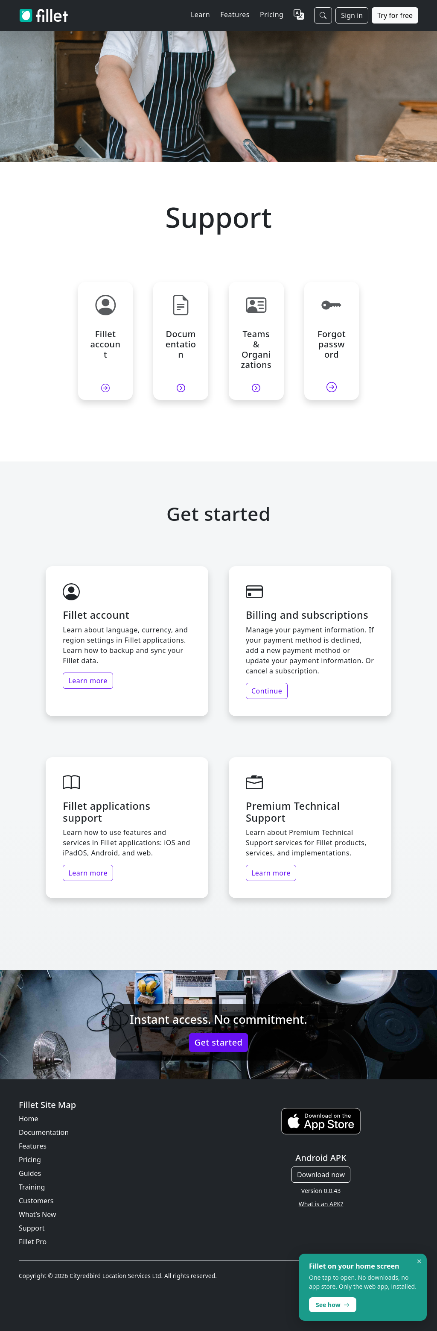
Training (32, 1187)
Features (33, 1146)
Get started (219, 1042)
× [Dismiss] (419, 1261)
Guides (30, 1173)
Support (31, 1228)
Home (28, 1118)
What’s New (37, 1214)
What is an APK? (321, 1204)
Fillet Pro (33, 1241)
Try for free (395, 15)
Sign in (352, 15)
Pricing (271, 14)
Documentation (44, 1132)
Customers (36, 1200)
